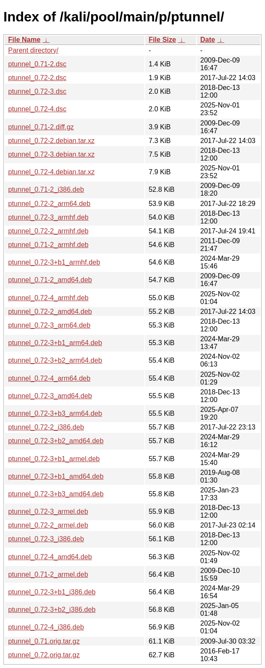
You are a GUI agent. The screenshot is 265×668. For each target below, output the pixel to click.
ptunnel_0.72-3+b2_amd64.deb (56, 440)
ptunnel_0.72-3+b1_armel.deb (54, 458)
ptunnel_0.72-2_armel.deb (48, 525)
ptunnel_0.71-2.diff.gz (41, 127)
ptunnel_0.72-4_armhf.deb (48, 297)
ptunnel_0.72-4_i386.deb (46, 627)
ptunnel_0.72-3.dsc (37, 91)
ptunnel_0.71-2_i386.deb (46, 189)
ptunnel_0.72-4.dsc (37, 109)
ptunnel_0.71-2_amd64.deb (50, 279)
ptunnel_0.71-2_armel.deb (48, 574)
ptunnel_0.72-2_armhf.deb (48, 231)
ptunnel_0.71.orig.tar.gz (44, 641)
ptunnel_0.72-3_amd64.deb (50, 396)
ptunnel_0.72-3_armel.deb (48, 511)
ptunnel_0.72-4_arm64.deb (49, 378)
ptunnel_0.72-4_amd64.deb (50, 557)
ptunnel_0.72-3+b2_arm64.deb (55, 360)
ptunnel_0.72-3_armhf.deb (48, 217)
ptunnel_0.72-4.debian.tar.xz (51, 172)
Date (207, 39)
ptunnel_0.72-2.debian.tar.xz (51, 140)
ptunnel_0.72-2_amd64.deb (50, 311)
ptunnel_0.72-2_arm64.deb (49, 203)
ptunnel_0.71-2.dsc (37, 64)
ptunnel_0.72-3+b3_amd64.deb (56, 494)
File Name (24, 39)
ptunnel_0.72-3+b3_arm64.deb (55, 413)
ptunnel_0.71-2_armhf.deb (48, 244)
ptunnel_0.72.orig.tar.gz (44, 655)
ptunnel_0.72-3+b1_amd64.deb (56, 476)
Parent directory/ (33, 50)
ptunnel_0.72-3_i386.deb (46, 539)
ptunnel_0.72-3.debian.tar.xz (51, 154)
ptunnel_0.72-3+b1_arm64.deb (55, 342)
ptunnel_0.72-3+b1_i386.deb (51, 592)
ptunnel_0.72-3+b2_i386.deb (51, 609)
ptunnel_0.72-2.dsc (37, 77)
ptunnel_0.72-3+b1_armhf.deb (54, 262)
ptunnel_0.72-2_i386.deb (46, 427)
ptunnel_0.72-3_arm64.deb (49, 325)
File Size (162, 39)
